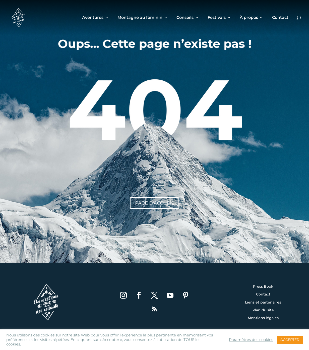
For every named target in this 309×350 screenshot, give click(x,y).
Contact (280, 18)
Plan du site (263, 310)
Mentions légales (263, 318)
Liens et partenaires (263, 303)
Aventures (92, 18)
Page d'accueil (154, 203)
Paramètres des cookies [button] (251, 339)
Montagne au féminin (139, 18)
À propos (249, 18)
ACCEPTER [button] (289, 339)
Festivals (217, 18)
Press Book (263, 287)
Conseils (185, 18)
